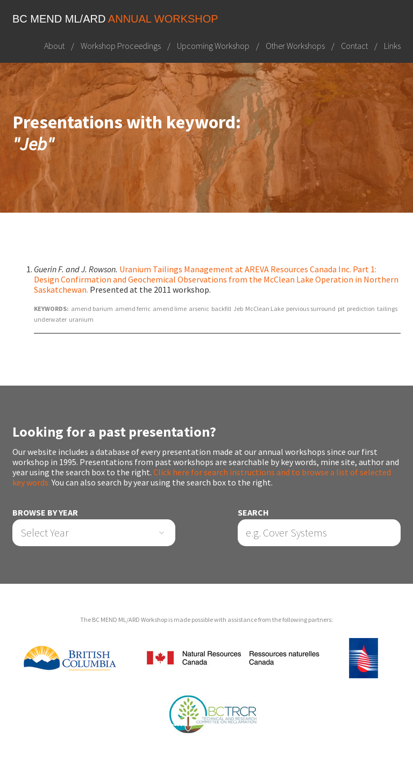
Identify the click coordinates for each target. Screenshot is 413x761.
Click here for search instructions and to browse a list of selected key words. (201, 477)
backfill (221, 309)
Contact (354, 45)
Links (392, 45)
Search (253, 513)
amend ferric (133, 309)
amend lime (170, 309)
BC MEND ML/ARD (115, 19)
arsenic (199, 309)
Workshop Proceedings (121, 45)
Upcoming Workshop (213, 45)
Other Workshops (295, 45)
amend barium (92, 309)
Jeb (238, 309)
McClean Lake (264, 309)
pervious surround (311, 309)
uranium (81, 319)
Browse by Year (45, 513)
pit (341, 309)
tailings (387, 309)
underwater (50, 319)
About (54, 45)
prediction (361, 309)
